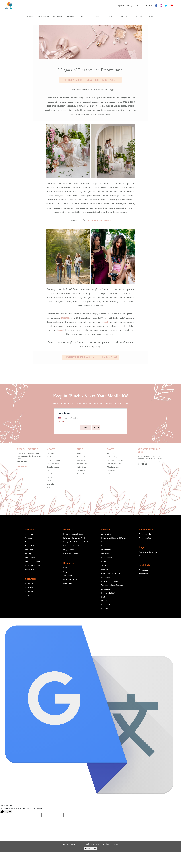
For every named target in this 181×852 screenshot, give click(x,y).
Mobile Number (64, 413)
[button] (90, 80)
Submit (85, 427)
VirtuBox (96, 621)
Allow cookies (90, 848)
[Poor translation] (8, 817)
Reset (96, 427)
